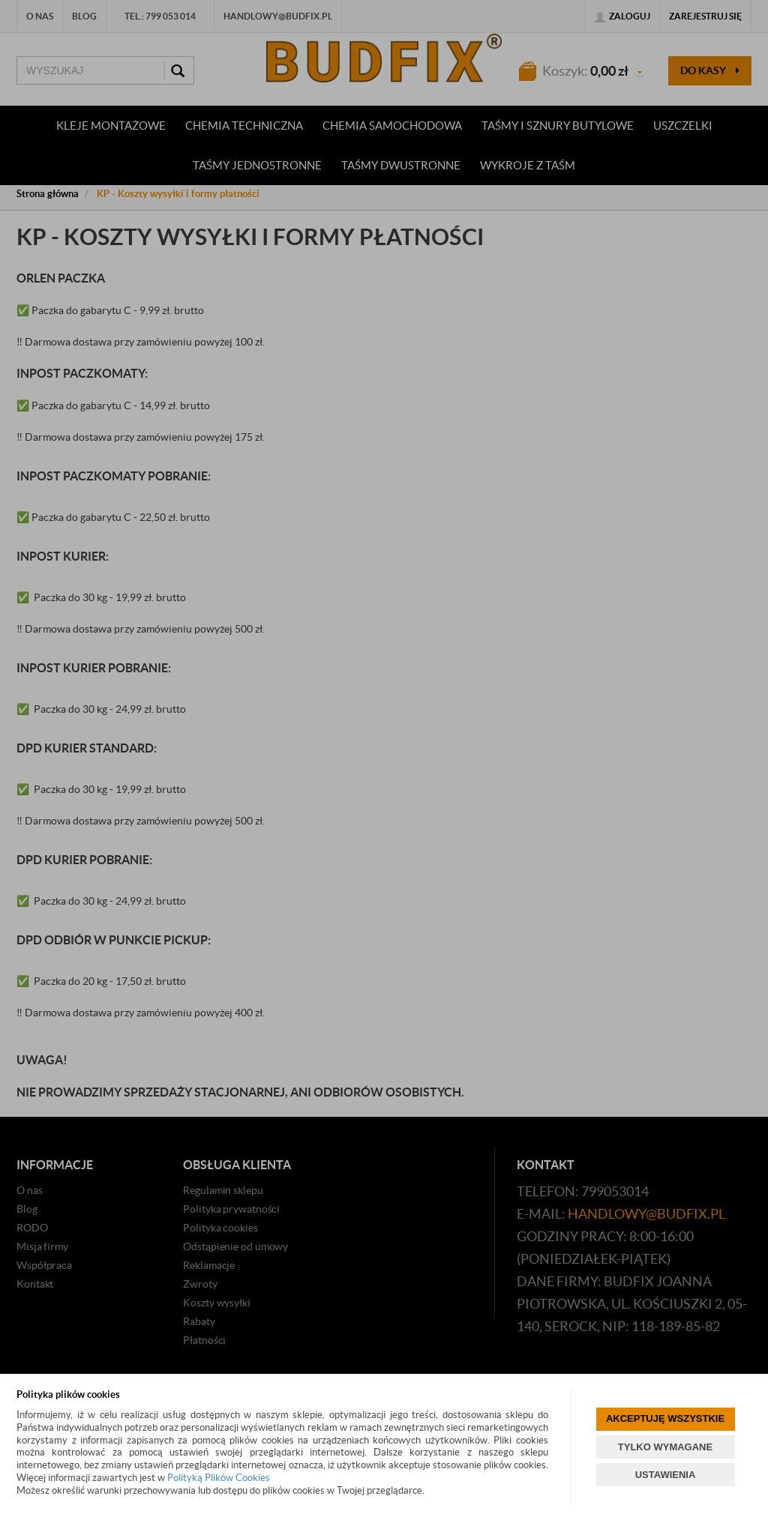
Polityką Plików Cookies (218, 1477)
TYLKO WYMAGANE (665, 1447)
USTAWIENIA (665, 1474)
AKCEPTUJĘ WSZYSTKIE (665, 1418)
